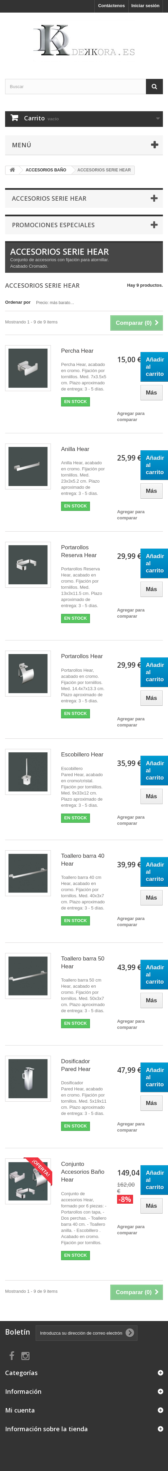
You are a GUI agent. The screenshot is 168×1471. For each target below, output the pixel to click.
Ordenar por (18, 302)
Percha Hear (77, 351)
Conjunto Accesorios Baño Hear (83, 1172)
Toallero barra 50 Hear (83, 962)
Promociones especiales (53, 225)
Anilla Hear (75, 449)
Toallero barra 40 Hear (83, 860)
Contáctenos (111, 5)
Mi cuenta (20, 1410)
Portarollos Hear (82, 656)
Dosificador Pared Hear (76, 1065)
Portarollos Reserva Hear (79, 551)
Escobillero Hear (82, 754)
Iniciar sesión (145, 5)
